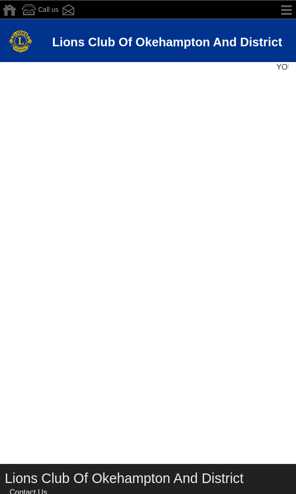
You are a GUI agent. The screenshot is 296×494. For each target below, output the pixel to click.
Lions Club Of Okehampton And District (167, 42)
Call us (39, 10)
